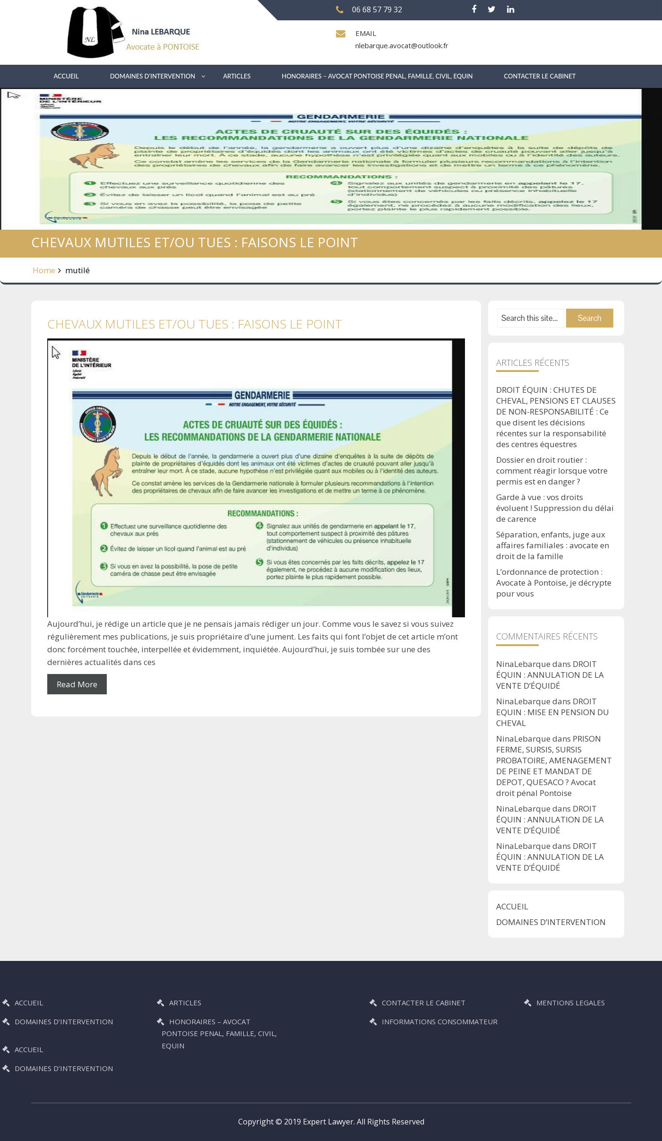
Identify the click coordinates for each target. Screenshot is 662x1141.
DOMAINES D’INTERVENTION (152, 76)
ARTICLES (236, 76)
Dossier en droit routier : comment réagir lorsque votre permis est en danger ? (552, 470)
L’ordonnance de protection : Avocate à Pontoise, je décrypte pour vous (553, 582)
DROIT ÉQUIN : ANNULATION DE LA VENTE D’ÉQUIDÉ (550, 674)
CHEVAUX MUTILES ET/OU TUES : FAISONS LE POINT (194, 323)
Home (44, 270)
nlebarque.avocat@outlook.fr (401, 45)
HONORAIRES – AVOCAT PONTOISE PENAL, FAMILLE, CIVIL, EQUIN (377, 76)
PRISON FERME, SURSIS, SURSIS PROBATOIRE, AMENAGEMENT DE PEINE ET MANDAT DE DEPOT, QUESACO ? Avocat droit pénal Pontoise (554, 765)
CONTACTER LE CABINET (540, 76)
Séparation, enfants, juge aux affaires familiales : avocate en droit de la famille (552, 545)
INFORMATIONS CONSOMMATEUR (486, 1021)
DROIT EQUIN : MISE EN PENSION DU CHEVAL (552, 712)
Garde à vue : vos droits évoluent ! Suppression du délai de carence (555, 508)
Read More (77, 684)
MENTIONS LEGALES (617, 1002)
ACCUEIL (66, 76)
